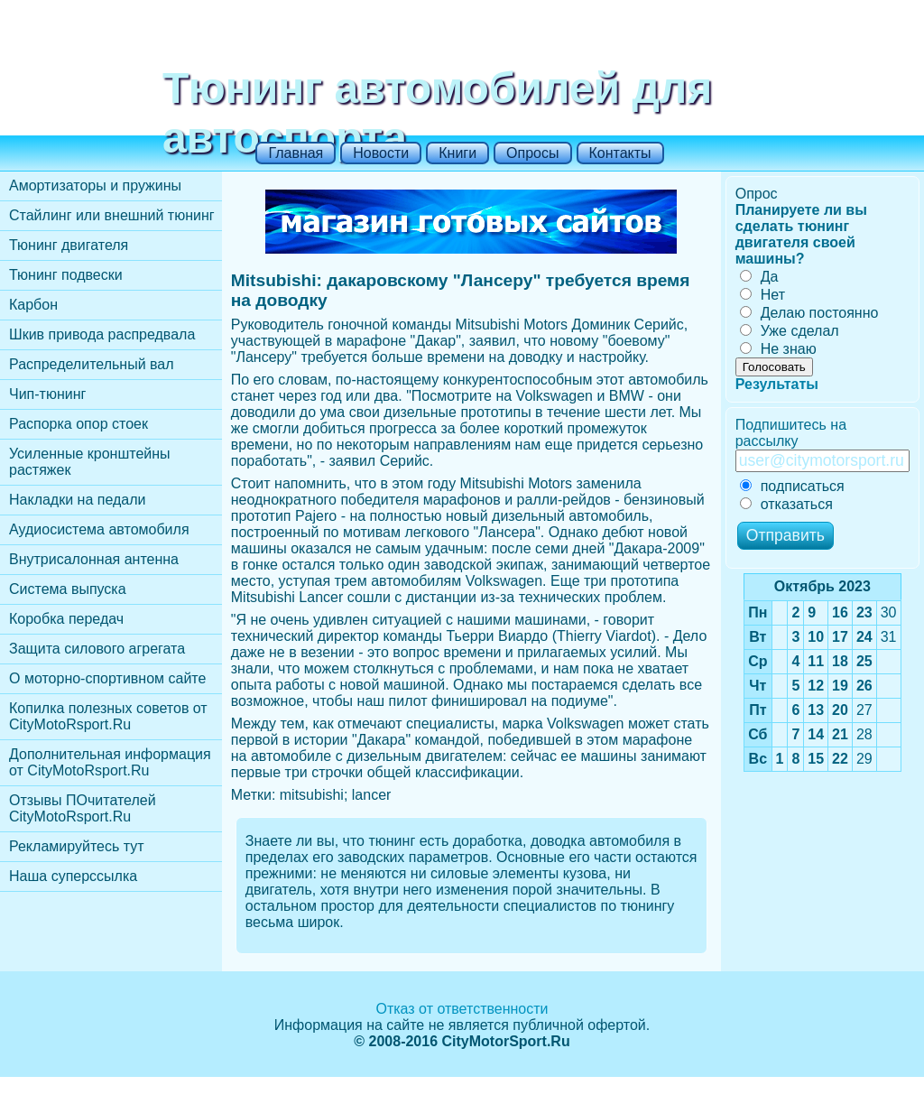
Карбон (33, 304)
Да (759, 276)
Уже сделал (789, 331)
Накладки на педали (77, 499)
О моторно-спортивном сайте (107, 678)
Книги (457, 153)
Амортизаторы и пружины (95, 185)
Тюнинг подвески (66, 275)
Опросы (532, 153)
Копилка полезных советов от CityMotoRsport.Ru (108, 716)
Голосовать (774, 367)
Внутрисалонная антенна (94, 559)
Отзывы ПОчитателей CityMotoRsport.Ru (82, 808)
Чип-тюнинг (47, 394)
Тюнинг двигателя (68, 245)
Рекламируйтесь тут (76, 846)
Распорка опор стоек (78, 423)
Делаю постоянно (809, 312)
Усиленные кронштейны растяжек (90, 462)
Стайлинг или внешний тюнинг (112, 215)
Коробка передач (66, 618)
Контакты (620, 153)
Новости (381, 153)
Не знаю (778, 349)
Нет (762, 294)
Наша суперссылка (73, 876)
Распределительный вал (91, 364)
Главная (295, 153)
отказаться (786, 504)
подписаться (792, 486)
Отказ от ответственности (461, 1008)
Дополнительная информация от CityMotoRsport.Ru (110, 762)
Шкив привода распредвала (102, 334)
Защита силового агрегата (97, 648)
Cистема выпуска (67, 589)
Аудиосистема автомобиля (99, 529)
